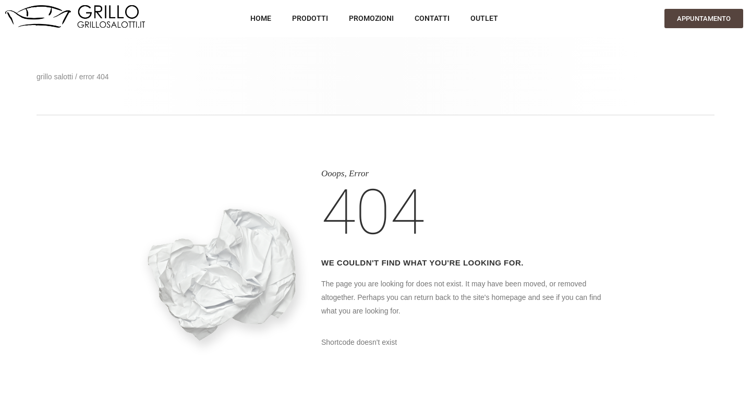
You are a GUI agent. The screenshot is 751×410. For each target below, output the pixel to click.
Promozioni (371, 18)
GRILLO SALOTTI (55, 77)
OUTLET (484, 18)
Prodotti (310, 18)
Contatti (432, 18)
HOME (260, 18)
